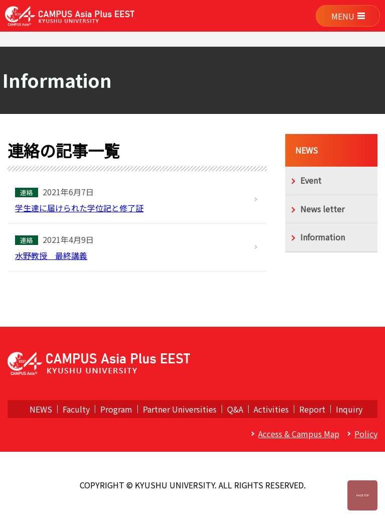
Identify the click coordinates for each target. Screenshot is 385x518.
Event (310, 180)
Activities (271, 409)
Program (116, 409)
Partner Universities (180, 409)
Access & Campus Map (298, 434)
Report (312, 409)
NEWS (306, 150)
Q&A (235, 409)
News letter (322, 209)
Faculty (76, 409)
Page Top (362, 495)
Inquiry (349, 409)
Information (322, 237)
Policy (365, 434)
